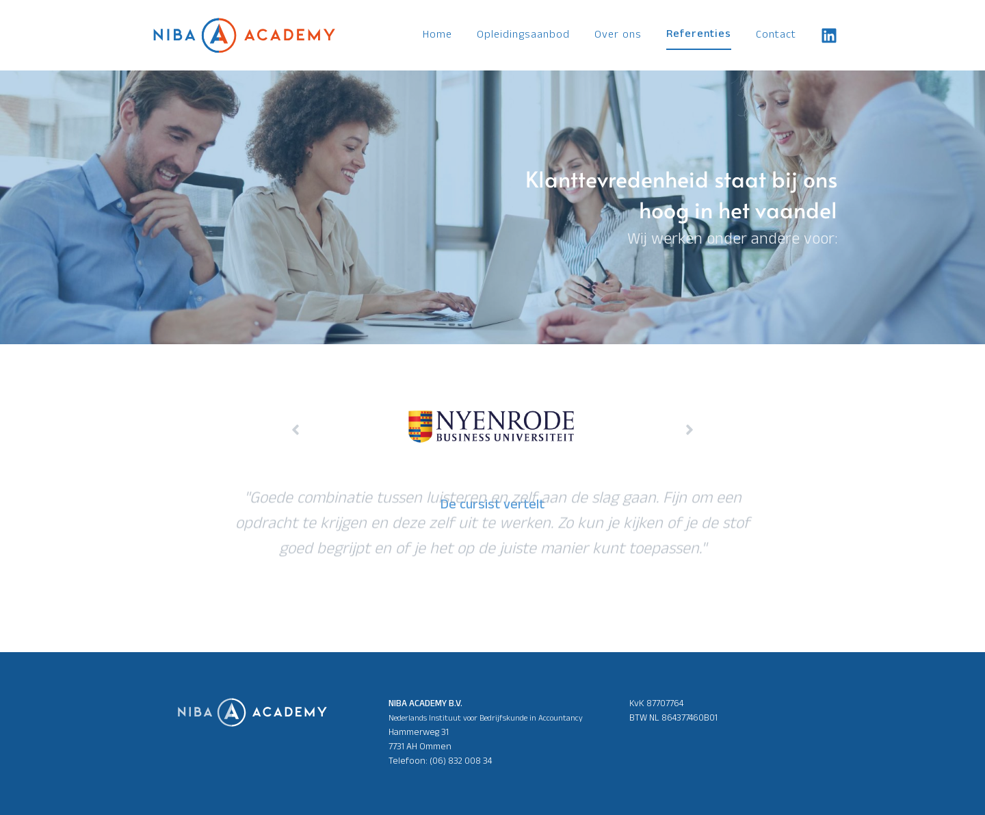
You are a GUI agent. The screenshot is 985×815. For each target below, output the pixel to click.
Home (437, 35)
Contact (776, 35)
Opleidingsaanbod (523, 35)
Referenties (698, 35)
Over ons (618, 35)
